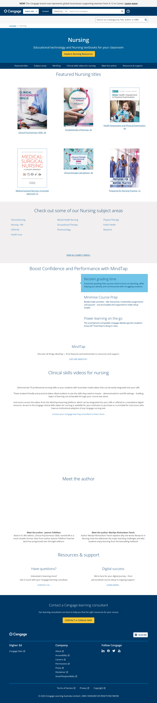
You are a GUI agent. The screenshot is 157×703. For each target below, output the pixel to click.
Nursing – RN (17, 224)
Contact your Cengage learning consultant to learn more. (78, 414)
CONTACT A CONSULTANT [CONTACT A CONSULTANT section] (78, 620)
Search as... (61, 11)
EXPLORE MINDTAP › (78, 359)
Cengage (12, 26)
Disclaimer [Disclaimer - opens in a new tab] (60, 672)
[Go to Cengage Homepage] (12, 11)
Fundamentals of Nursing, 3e (78, 129)
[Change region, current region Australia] (140, 634)
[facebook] (108, 651)
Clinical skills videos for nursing (81, 65)
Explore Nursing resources (78, 53)
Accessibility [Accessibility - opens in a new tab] (61, 655)
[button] (128, 11)
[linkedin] (103, 651)
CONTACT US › (43, 585)
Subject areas (40, 65)
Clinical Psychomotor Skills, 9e (32, 132)
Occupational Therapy (67, 224)
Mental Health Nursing (67, 219)
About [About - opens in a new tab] (58, 651)
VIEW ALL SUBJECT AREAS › (78, 255)
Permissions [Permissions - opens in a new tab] (61, 663)
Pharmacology (64, 229)
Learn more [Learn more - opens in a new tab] (131, 3)
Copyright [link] (98, 688)
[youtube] (119, 651)
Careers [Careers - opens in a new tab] (59, 659)
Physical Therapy (111, 219)
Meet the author (109, 65)
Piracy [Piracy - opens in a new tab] (58, 667)
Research (107, 229)
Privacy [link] (83, 688)
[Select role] (31, 11)
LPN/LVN (15, 229)
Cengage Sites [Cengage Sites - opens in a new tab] (16, 651)
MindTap (57, 65)
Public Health (109, 224)
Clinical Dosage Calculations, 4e (78, 172)
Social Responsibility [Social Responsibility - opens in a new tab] (65, 676)
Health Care (16, 234)
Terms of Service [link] (65, 688)
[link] (45, 11)
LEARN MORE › (113, 585)
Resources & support (133, 65)
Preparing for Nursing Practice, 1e (124, 190)
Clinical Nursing (18, 219)
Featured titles (21, 65)
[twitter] (113, 651)
